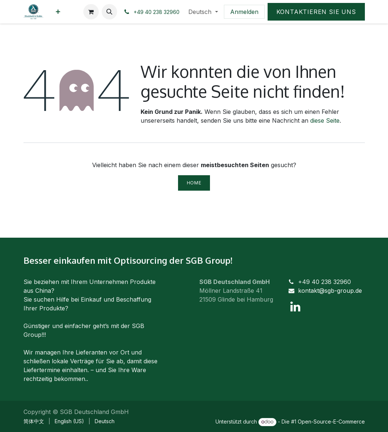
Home (194, 183)
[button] (109, 11)
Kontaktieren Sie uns (316, 11)
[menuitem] (58, 11)
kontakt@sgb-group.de (330, 290)
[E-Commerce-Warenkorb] (91, 11)
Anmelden (244, 11)
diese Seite (325, 120)
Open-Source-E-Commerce (331, 421)
